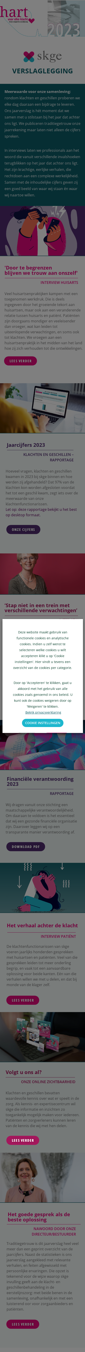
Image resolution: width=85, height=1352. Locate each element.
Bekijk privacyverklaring (43, 712)
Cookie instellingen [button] (42, 723)
